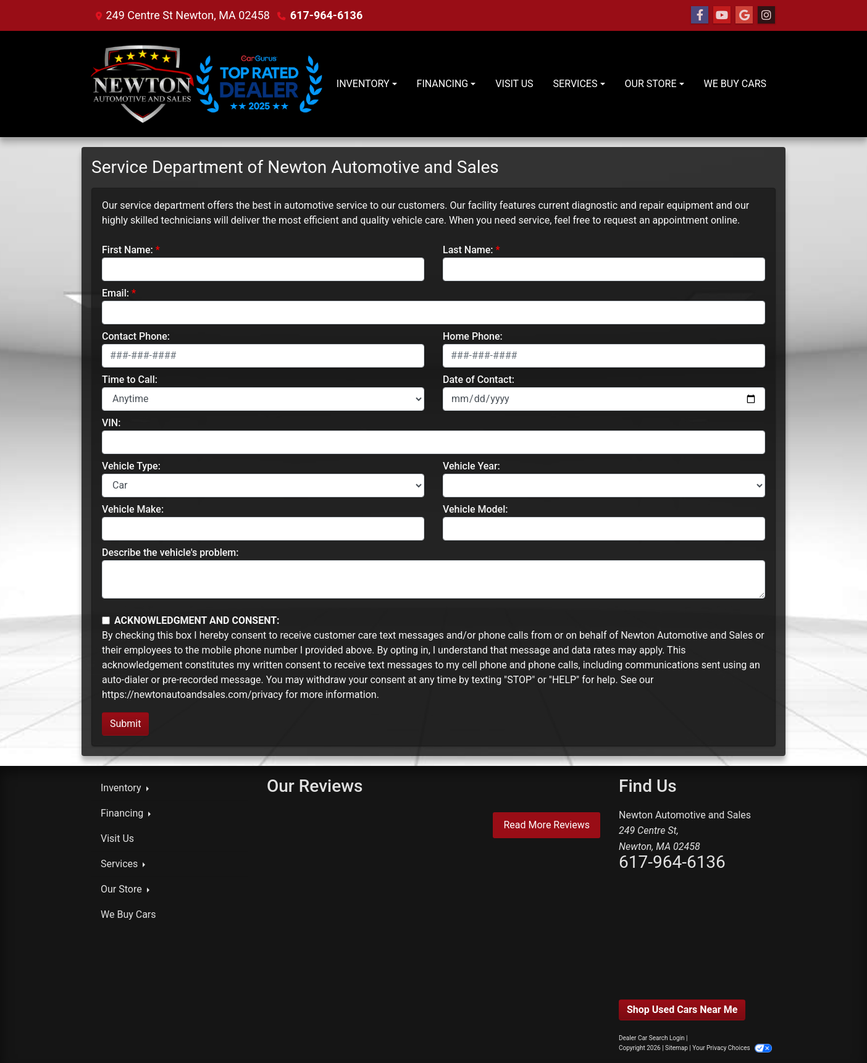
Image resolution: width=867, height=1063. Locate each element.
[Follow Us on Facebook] (699, 15)
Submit (125, 723)
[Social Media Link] (766, 15)
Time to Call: (129, 379)
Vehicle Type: (131, 466)
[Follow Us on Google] (744, 15)
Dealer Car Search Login (652, 1038)
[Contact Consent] (106, 620)
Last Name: (468, 250)
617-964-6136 (326, 15)
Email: (115, 293)
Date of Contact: (478, 379)
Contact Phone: (136, 336)
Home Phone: (473, 336)
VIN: (111, 423)
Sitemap (676, 1047)
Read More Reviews (546, 825)
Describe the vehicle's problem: (170, 552)
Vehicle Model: (475, 509)
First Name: (127, 250)
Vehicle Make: (133, 509)
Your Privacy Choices (732, 1047)
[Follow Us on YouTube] (722, 15)
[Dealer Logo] (209, 84)
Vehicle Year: (471, 466)
